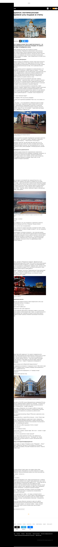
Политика (19, 524)
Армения (8, 524)
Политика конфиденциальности (47, 533)
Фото (34, 524)
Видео (44, 524)
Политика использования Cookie (7, 535)
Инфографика (39, 524)
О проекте (3, 533)
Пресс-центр (49, 524)
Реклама (23, 533)
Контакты (18, 533)
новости (3, 524)
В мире (24, 524)
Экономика (13, 524)
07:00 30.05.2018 (15, 17)
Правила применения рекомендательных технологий (24, 535)
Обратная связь (38, 535)
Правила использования (10, 533)
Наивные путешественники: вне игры (18, 509)
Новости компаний (36, 533)
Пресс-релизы (28, 533)
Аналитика (29, 524)
